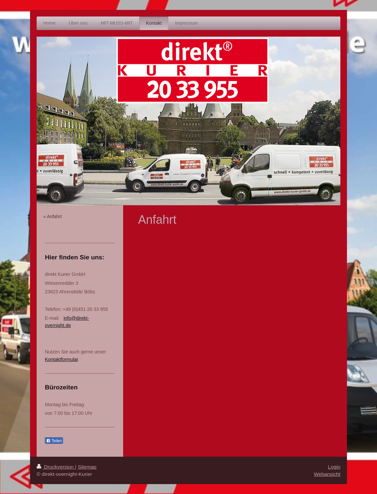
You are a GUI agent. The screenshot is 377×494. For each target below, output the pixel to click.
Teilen (54, 441)
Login (334, 467)
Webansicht (327, 474)
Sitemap (87, 467)
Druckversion (56, 467)
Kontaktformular (61, 359)
